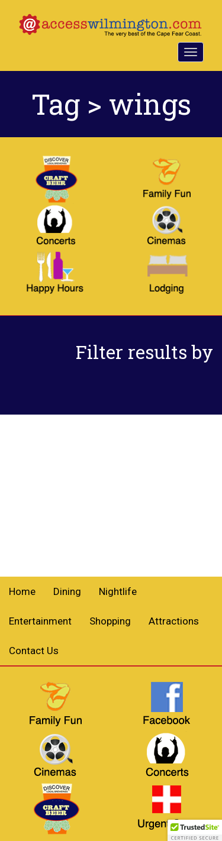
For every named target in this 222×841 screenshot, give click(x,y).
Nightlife (118, 591)
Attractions (174, 621)
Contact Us (34, 650)
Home (22, 591)
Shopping (110, 621)
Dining (67, 591)
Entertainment (40, 621)
